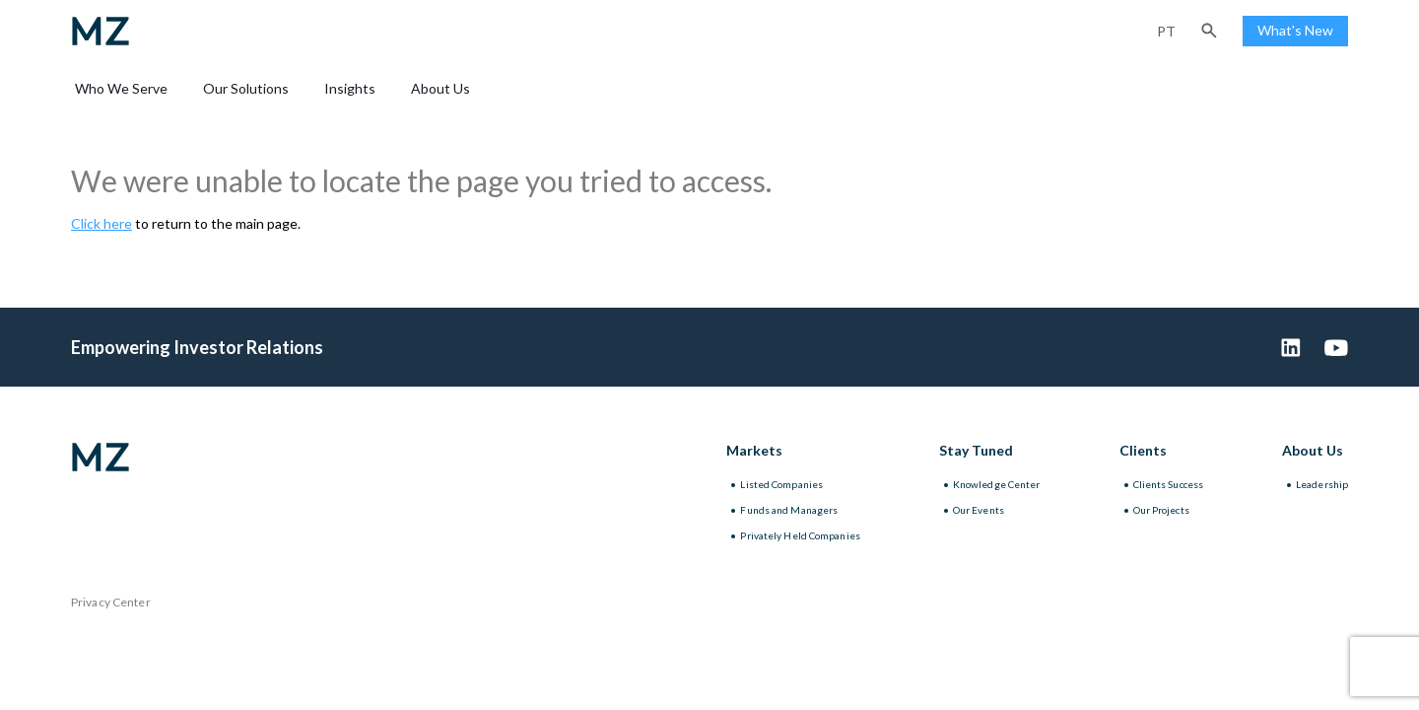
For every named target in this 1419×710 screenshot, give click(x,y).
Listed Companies (781, 484)
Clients (1143, 450)
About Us (440, 88)
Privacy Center (111, 602)
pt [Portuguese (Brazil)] (1166, 31)
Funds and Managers (789, 510)
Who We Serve (121, 88)
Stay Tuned (976, 450)
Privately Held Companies (799, 535)
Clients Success (1168, 484)
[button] (1209, 30)
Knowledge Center (997, 484)
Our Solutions (246, 88)
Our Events (978, 510)
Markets (754, 450)
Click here (101, 223)
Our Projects (1161, 510)
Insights (349, 88)
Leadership (1322, 484)
